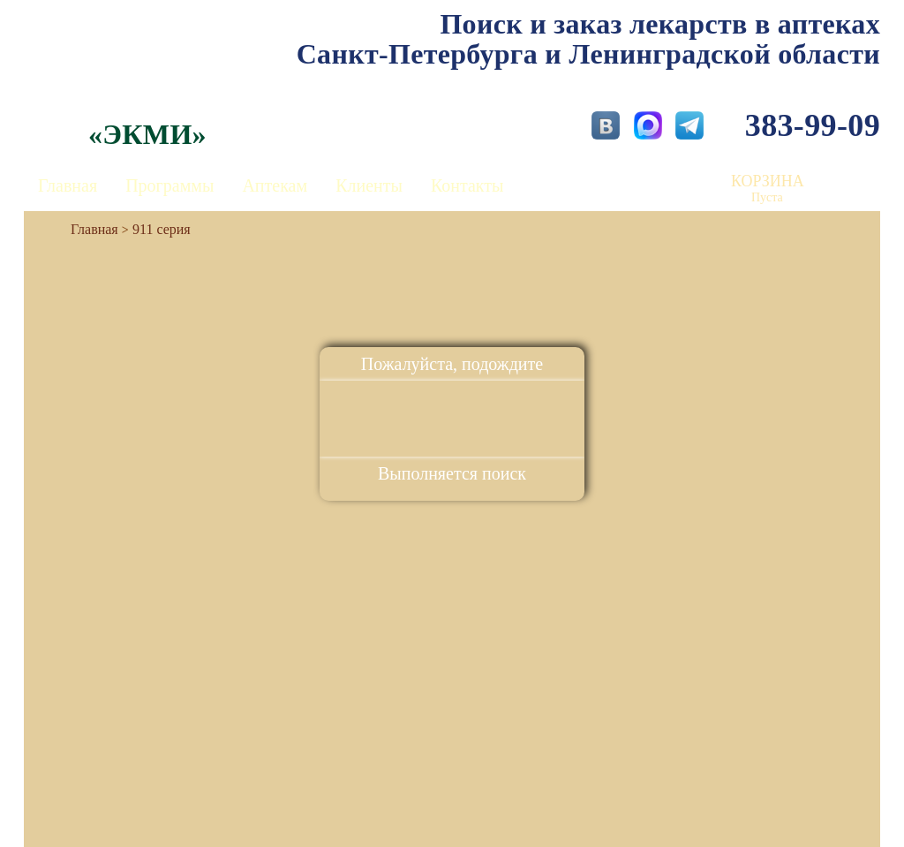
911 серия (161, 229)
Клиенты (369, 185)
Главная (67, 185)
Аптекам (274, 185)
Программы (169, 185)
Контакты (467, 185)
